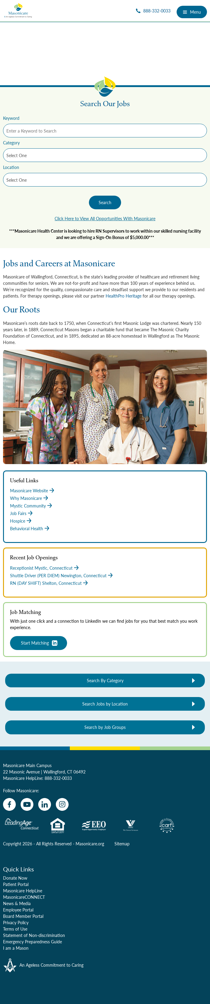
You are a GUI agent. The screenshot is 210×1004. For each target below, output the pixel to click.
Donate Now (15, 878)
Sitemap (122, 844)
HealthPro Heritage (123, 296)
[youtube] (27, 804)
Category (11, 143)
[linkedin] (44, 804)
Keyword (11, 118)
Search (105, 202)
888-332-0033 (58, 778)
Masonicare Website (29, 490)
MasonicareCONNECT (24, 897)
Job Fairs (18, 513)
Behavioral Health (26, 528)
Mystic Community (28, 506)
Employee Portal (18, 910)
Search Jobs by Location (105, 704)
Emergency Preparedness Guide (32, 941)
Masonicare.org (90, 844)
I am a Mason (16, 948)
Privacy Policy (16, 922)
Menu (192, 12)
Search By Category (105, 680)
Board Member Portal (23, 916)
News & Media (17, 903)
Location (11, 167)
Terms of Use (15, 929)
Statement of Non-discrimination (34, 935)
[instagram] (62, 804)
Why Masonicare (26, 498)
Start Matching (35, 643)
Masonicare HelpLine (22, 891)
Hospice (17, 521)
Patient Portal (16, 884)
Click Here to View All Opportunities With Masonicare (105, 218)
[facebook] (9, 804)
